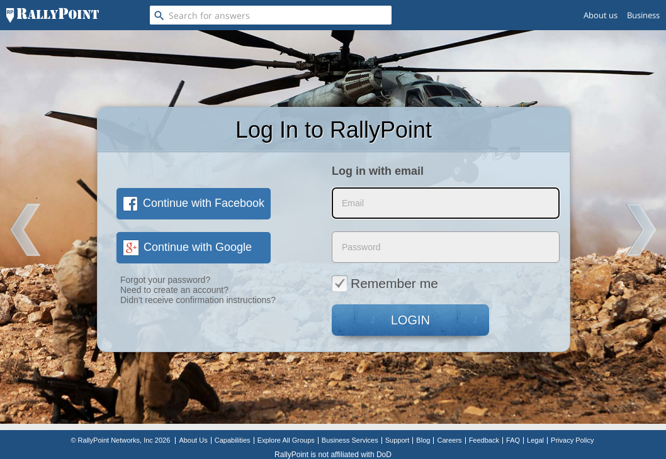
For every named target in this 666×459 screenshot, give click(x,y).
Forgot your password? (165, 280)
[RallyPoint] (52, 15)
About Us (193, 440)
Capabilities (233, 440)
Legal (535, 440)
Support (397, 440)
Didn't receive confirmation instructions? (198, 300)
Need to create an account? (174, 290)
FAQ (513, 440)
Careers (449, 440)
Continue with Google (187, 247)
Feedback (484, 440)
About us (601, 15)
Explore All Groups (286, 440)
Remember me (385, 282)
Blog (423, 440)
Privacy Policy (572, 440)
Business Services (350, 440)
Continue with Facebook (193, 203)
